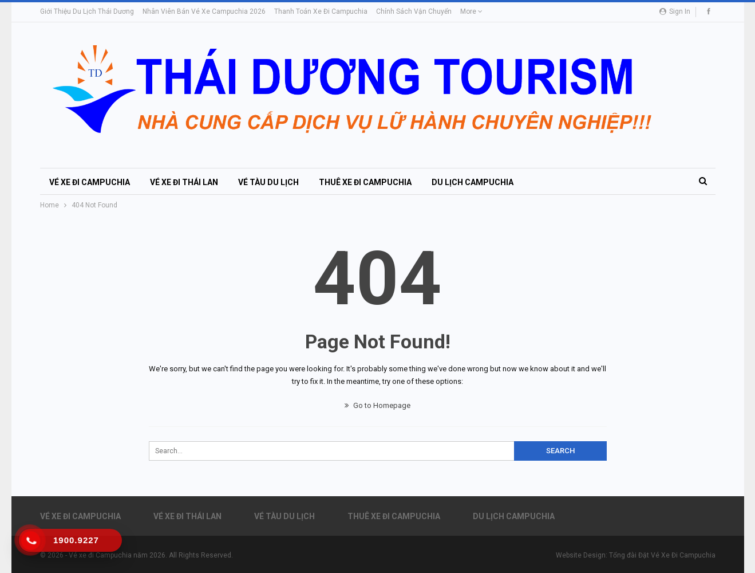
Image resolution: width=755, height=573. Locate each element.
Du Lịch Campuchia (472, 182)
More (471, 11)
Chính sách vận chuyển (414, 11)
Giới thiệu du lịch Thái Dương (87, 11)
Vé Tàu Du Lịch (268, 182)
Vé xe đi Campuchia (89, 182)
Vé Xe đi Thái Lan (184, 182)
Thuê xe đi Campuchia (365, 182)
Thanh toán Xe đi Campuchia (320, 11)
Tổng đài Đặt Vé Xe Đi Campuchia (662, 555)
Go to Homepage (377, 405)
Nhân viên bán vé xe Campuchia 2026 (204, 11)
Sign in (674, 11)
